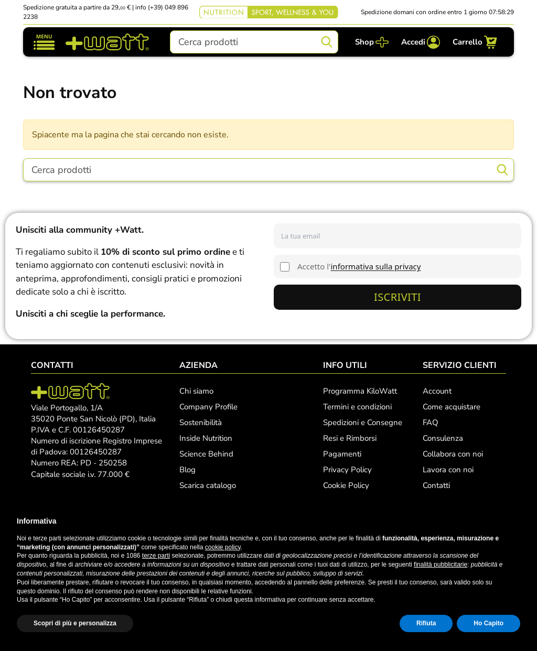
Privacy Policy (347, 469)
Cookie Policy (346, 485)
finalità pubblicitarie (440, 564)
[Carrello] (474, 42)
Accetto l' (359, 266)
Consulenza (443, 438)
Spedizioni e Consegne (362, 422)
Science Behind (206, 454)
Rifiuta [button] (426, 623)
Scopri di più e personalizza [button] (75, 623)
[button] (515, 521)
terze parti (156, 555)
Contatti (436, 485)
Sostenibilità (200, 422)
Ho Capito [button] (488, 623)
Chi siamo (196, 391)
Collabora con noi (453, 454)
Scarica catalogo (207, 485)
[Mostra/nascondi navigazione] (44, 42)
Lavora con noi (448, 469)
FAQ (430, 422)
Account (437, 391)
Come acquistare (451, 407)
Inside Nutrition (205, 438)
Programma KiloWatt (360, 391)
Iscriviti (397, 297)
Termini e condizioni (357, 407)
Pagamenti (342, 454)
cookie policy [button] (223, 547)
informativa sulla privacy (376, 266)
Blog (187, 469)
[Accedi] (420, 42)
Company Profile (208, 407)
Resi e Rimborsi (350, 438)
